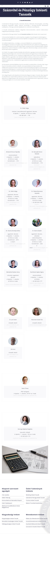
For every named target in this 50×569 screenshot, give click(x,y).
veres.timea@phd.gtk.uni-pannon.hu (25, 395)
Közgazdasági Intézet (11, 514)
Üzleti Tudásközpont (7, 503)
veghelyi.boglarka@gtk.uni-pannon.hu (25, 438)
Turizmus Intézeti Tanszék (32, 500)
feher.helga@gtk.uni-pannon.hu (25, 117)
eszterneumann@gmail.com (38, 325)
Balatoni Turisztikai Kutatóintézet (34, 503)
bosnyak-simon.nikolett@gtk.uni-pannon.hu (37, 167)
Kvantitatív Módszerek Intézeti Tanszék (35, 524)
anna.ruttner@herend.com (14, 284)
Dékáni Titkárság (6, 497)
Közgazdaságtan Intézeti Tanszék (10, 518)
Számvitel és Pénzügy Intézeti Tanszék (35, 497)
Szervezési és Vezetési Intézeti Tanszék (35, 526)
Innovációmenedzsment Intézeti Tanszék (36, 521)
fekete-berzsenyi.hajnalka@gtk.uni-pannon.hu (39, 206)
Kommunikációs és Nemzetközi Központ (12, 500)
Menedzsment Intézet (35, 514)
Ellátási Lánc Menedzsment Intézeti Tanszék (36, 518)
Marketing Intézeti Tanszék (32, 495)
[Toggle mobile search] (45, 6)
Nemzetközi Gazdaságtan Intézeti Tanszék (12, 521)
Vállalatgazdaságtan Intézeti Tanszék (11, 524)
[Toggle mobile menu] (48, 6)
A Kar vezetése (5, 495)
